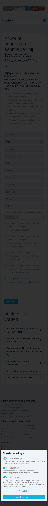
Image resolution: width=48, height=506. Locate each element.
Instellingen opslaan (24, 497)
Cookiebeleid (24, 491)
